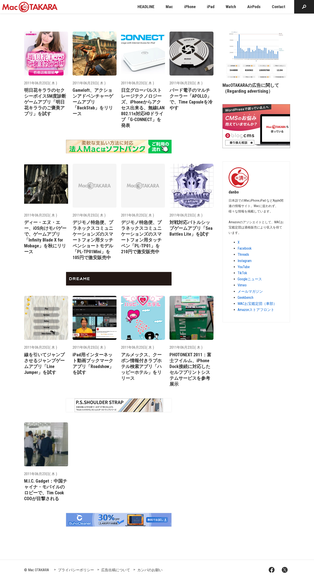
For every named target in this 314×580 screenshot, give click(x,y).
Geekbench (245, 297)
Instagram (245, 261)
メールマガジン (250, 291)
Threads (243, 254)
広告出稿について (115, 570)
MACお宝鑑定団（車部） (257, 304)
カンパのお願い (150, 570)
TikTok (242, 273)
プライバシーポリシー (76, 570)
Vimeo (242, 285)
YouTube (244, 267)
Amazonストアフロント (256, 310)
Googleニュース (250, 279)
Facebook (245, 248)
